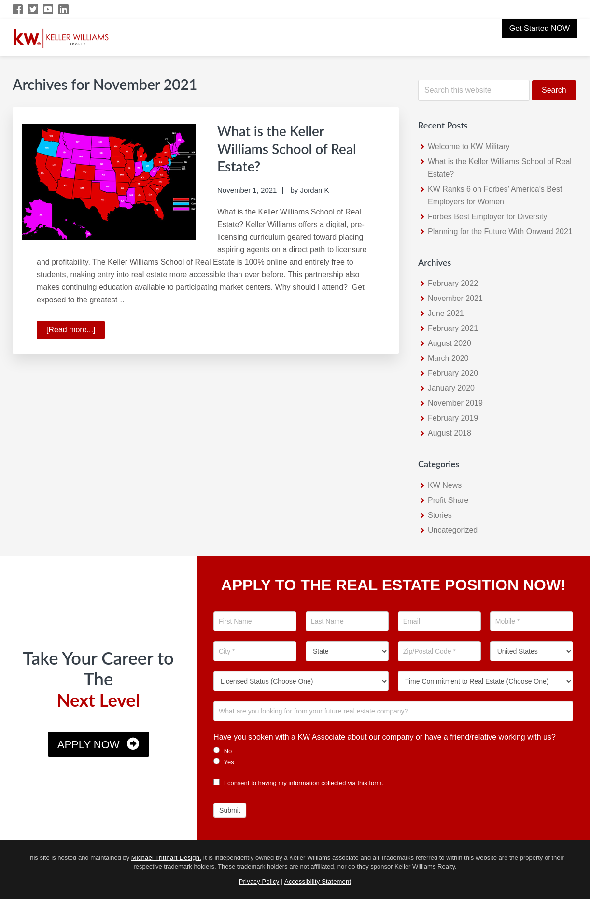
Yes (223, 762)
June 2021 (446, 313)
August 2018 (449, 433)
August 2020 (449, 343)
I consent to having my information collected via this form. (298, 782)
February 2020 (453, 373)
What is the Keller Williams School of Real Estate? (291, 148)
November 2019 (455, 403)
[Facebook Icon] (18, 9)
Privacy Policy (259, 881)
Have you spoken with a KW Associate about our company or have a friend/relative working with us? (384, 737)
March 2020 (448, 358)
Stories (440, 515)
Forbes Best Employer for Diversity (487, 217)
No (222, 751)
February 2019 (453, 418)
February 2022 (453, 283)
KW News (445, 485)
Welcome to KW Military (469, 147)
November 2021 (455, 298)
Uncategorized (453, 530)
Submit (229, 810)
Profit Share (448, 500)
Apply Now (88, 745)
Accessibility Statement (317, 881)
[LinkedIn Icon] (64, 9)
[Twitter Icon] (33, 9)
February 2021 (453, 328)
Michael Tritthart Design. (166, 857)
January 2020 (451, 388)
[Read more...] (75, 330)
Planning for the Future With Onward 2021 (500, 232)
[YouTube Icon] (48, 9)
